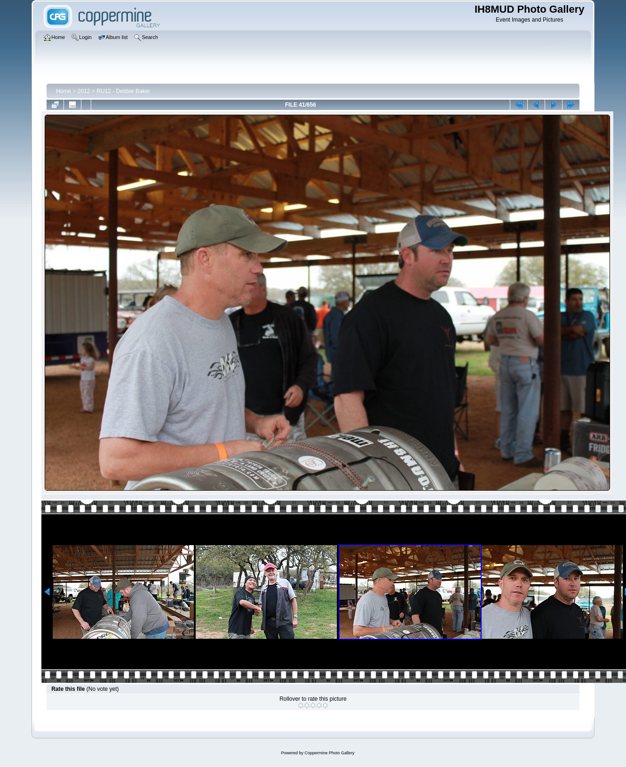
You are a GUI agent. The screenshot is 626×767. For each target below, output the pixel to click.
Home (63, 91)
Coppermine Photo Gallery (329, 753)
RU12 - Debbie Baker (123, 91)
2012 (84, 91)
